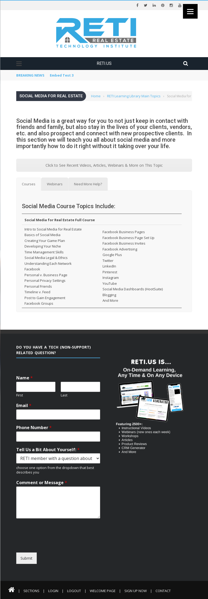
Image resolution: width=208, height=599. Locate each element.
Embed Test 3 (62, 75)
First (19, 395)
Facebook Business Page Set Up (128, 237)
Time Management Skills (44, 252)
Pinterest (110, 272)
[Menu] (190, 11)
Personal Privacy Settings (45, 280)
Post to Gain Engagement (45, 297)
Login (53, 590)
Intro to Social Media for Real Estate (53, 229)
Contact (163, 590)
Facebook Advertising (120, 249)
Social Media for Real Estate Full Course (60, 219)
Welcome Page (103, 590)
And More (110, 300)
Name (24, 378)
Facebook (32, 269)
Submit (26, 558)
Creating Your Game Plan (45, 240)
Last (64, 395)
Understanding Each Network (48, 263)
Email (23, 405)
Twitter (108, 260)
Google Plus (112, 254)
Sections (31, 590)
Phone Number (34, 427)
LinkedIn (109, 266)
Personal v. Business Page (46, 275)
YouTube (110, 283)
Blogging (109, 294)
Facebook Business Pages (124, 231)
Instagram (111, 277)
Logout (74, 590)
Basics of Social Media (42, 234)
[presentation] (64, 548)
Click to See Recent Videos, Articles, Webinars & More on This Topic (104, 165)
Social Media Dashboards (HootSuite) (133, 289)
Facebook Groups (39, 303)
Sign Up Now (135, 590)
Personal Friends (38, 286)
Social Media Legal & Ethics (46, 257)
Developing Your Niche (43, 246)
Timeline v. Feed (37, 292)
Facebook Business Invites (124, 243)
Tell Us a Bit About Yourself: (48, 450)
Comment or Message (41, 482)
